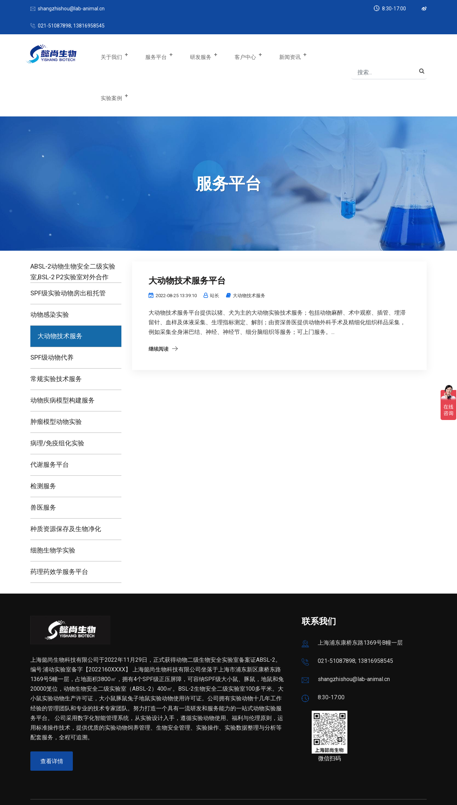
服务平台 (158, 55)
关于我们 (116, 55)
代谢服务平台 (49, 423)
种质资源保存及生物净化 (65, 487)
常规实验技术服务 (56, 337)
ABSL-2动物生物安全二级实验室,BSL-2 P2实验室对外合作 (72, 230)
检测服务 (43, 445)
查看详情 (52, 720)
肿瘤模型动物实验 (56, 380)
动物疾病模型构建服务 (62, 359)
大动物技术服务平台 (190, 239)
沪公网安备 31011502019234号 (144, 787)
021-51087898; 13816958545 (71, 26)
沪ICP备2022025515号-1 (62, 787)
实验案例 (325, 55)
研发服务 (200, 55)
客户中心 (241, 55)
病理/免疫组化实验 (57, 402)
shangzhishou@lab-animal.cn (71, 8)
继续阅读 (159, 307)
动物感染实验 (49, 273)
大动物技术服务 (59, 295)
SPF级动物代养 (52, 316)
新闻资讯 (283, 55)
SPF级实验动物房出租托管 (68, 252)
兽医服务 (43, 466)
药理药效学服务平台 (59, 530)
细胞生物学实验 (52, 509)
